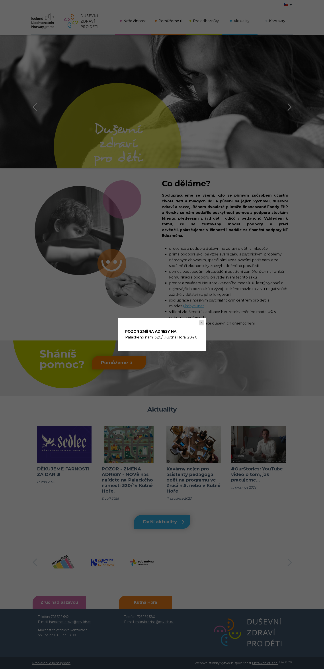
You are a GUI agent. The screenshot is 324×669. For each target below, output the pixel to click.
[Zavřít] (201, 322)
